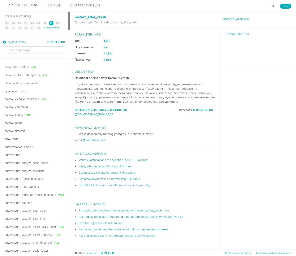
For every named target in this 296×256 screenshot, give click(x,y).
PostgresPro (203, 110)
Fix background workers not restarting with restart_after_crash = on (124, 210)
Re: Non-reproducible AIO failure (100, 223)
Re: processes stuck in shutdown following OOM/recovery (117, 236)
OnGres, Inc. (90, 253)
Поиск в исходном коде (95, 114)
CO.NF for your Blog (84, 5)
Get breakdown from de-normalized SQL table (109, 179)
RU (285, 6)
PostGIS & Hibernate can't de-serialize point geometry (114, 185)
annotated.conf (96, 140)
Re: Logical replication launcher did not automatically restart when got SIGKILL (131, 217)
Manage (54, 5)
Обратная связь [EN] (239, 253)
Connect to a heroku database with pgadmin (108, 173)
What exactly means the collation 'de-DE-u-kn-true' (113, 160)
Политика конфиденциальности (273, 253)
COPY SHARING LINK (236, 19)
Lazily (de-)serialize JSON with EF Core (105, 166)
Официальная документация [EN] (102, 110)
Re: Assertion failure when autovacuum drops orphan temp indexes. (124, 229)
